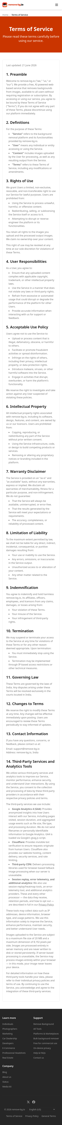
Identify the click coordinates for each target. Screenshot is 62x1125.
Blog (4, 1072)
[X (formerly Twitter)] (28, 1101)
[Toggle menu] (57, 5)
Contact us (38, 1057)
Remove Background (43, 1024)
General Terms (48, 1116)
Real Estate (7, 1057)
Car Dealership (9, 1038)
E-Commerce (8, 1048)
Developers (7, 1043)
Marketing (7, 1033)
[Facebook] (33, 1101)
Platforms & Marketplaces (46, 1033)
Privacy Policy (46, 904)
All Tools (37, 1028)
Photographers (9, 1028)
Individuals (7, 1024)
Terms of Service (14, 1116)
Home (5, 14)
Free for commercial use (45, 1043)
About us (6, 1077)
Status (5, 1081)
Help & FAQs (39, 1052)
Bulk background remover (46, 1038)
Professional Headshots (14, 1052)
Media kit (6, 1086)
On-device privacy (42, 1048)
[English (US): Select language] (41, 1109)
